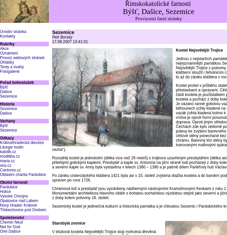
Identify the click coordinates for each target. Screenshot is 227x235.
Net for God (10, 227)
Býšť (4, 87)
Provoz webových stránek (22, 57)
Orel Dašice (10, 231)
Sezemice (8, 96)
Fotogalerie (10, 71)
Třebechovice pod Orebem (23, 210)
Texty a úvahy (12, 67)
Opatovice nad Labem (19, 200)
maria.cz (7, 161)
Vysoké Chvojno (14, 196)
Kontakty (7, 36)
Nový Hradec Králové (18, 205)
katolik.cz (8, 151)
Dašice (6, 91)
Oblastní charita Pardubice (23, 174)
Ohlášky (7, 62)
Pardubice (9, 187)
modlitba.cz (10, 156)
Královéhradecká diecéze (22, 142)
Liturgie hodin (11, 147)
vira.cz (5, 165)
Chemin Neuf (11, 222)
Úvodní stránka (13, 31)
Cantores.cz (10, 170)
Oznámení (9, 53)
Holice (5, 191)
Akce (4, 48)
